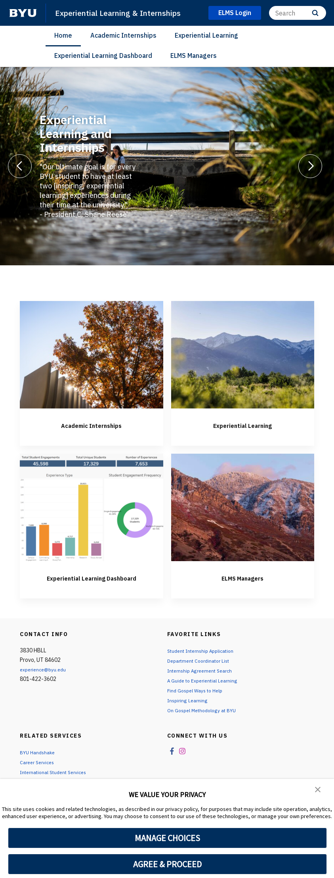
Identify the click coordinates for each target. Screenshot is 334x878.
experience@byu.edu (45, 678)
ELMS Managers (193, 55)
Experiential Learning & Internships (124, 12)
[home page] (23, 13)
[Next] (310, 166)
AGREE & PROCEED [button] (167, 864)
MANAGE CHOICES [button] (167, 837)
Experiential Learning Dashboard (103, 55)
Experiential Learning (206, 35)
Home (63, 35)
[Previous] (20, 166)
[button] (318, 790)
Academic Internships (123, 35)
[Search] (297, 13)
